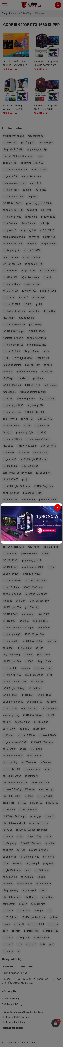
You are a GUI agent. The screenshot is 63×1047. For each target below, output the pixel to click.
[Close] (57, 507)
